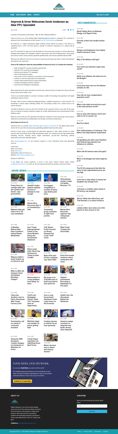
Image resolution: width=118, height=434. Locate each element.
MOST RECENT (21, 15)
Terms (79, 431)
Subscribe (92, 411)
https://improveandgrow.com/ (26, 155)
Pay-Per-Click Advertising (48, 40)
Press (29, 15)
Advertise (98, 431)
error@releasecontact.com (19, 164)
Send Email (18, 151)
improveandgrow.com (20, 141)
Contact (105, 431)
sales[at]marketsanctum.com (27, 423)
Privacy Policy (88, 431)
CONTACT (36, 15)
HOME (12, 15)
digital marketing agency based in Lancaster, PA (43, 126)
